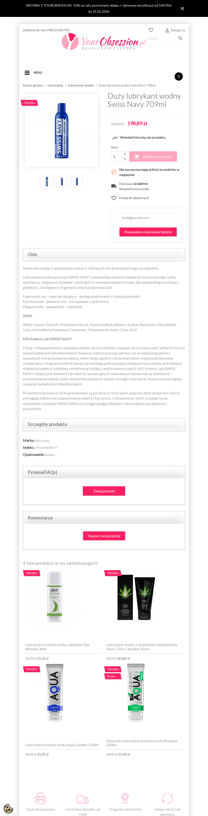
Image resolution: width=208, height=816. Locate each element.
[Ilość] (116, 156)
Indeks (28, 447)
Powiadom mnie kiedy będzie (148, 232)
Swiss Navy (42, 441)
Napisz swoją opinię (104, 536)
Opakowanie (33, 454)
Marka (28, 440)
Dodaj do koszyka (153, 157)
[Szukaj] (165, 38)
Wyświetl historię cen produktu (139, 138)
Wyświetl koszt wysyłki (134, 189)
